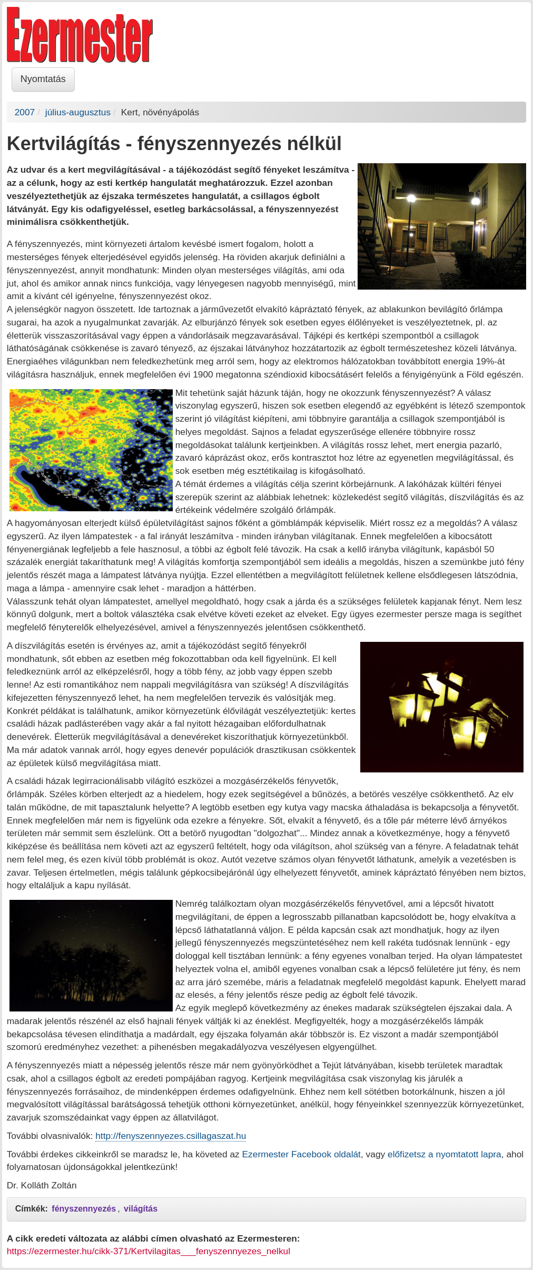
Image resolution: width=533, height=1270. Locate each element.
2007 (25, 112)
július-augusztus (78, 112)
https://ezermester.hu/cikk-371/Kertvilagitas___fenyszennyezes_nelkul (148, 1251)
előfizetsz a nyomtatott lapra (444, 1154)
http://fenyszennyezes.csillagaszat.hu (170, 1135)
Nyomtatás (43, 79)
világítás (140, 1208)
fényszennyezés (84, 1208)
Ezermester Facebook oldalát (301, 1154)
